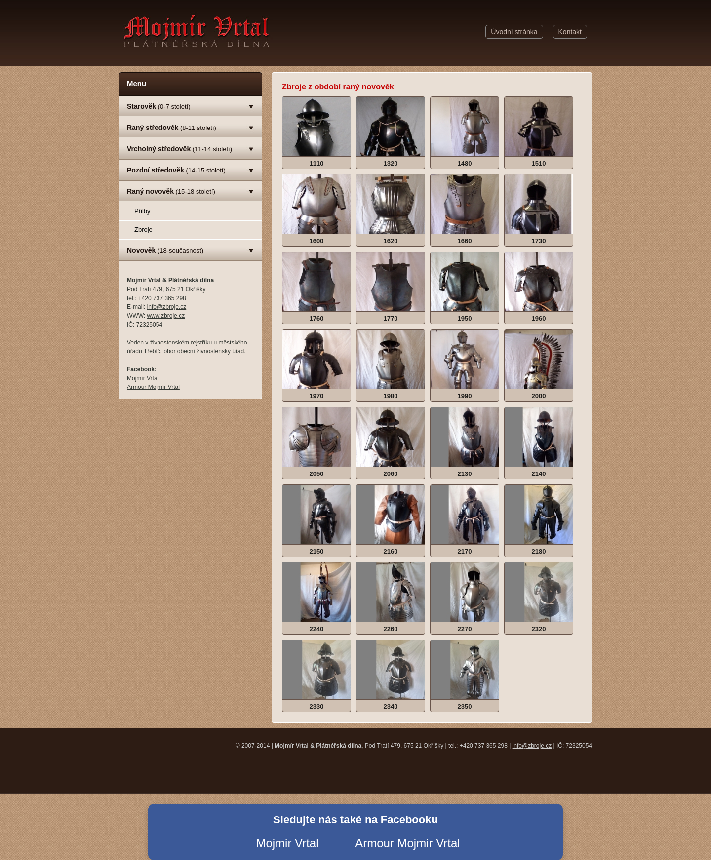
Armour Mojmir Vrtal (407, 843)
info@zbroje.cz (167, 306)
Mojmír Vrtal (142, 378)
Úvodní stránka (514, 32)
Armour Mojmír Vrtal (153, 387)
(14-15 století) (176, 170)
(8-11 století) (171, 127)
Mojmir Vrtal (287, 843)
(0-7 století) (159, 106)
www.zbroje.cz (166, 315)
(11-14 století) (179, 149)
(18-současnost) (165, 250)
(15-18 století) (171, 191)
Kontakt (570, 32)
